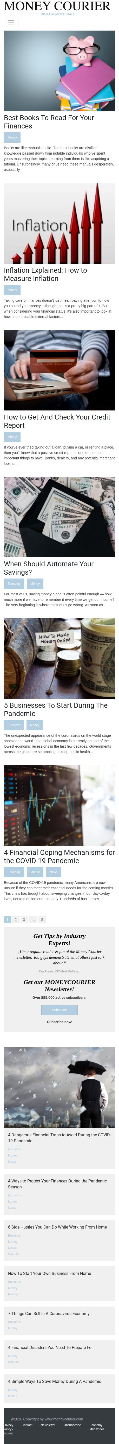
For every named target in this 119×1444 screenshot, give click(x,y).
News (53, 872)
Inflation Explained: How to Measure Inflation (45, 274)
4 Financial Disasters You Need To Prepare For (50, 1347)
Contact (27, 1425)
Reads (12, 1396)
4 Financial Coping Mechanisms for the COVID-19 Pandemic (59, 856)
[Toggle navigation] (11, 23)
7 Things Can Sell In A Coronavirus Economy (49, 1313)
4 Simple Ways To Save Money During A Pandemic (54, 1381)
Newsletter (48, 1425)
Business (14, 725)
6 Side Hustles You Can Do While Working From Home (57, 1227)
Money (12, 137)
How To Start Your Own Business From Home (49, 1273)
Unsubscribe (72, 1425)
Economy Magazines (96, 1427)
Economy (14, 584)
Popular (13, 1254)
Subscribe (59, 1010)
